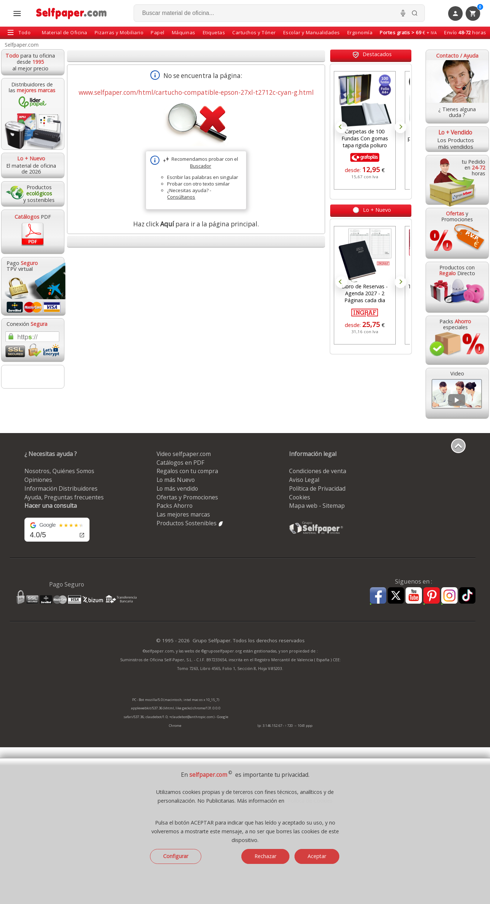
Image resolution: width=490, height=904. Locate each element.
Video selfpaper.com (184, 454)
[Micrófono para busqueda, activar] (403, 13)
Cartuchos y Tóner (254, 32)
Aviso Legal (304, 480)
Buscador (200, 166)
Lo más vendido (177, 488)
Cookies (299, 497)
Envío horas (465, 32)
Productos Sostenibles (190, 523)
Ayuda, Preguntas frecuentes (64, 497)
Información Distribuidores (61, 488)
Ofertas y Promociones (187, 497)
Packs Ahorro (175, 506)
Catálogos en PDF (180, 463)
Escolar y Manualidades (311, 32)
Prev (341, 127)
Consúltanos (181, 197)
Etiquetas (214, 32)
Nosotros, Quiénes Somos (59, 471)
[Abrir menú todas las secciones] (17, 13)
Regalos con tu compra (187, 471)
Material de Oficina (64, 32)
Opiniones (38, 480)
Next (400, 127)
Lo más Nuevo (176, 480)
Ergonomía (360, 32)
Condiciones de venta (317, 471)
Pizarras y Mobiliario (119, 32)
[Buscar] (414, 13)
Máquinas (183, 32)
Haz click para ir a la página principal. (196, 224)
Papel (158, 32)
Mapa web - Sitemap (317, 506)
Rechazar (265, 856)
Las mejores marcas (183, 514)
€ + (408, 32)
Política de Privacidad (317, 488)
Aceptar (317, 856)
